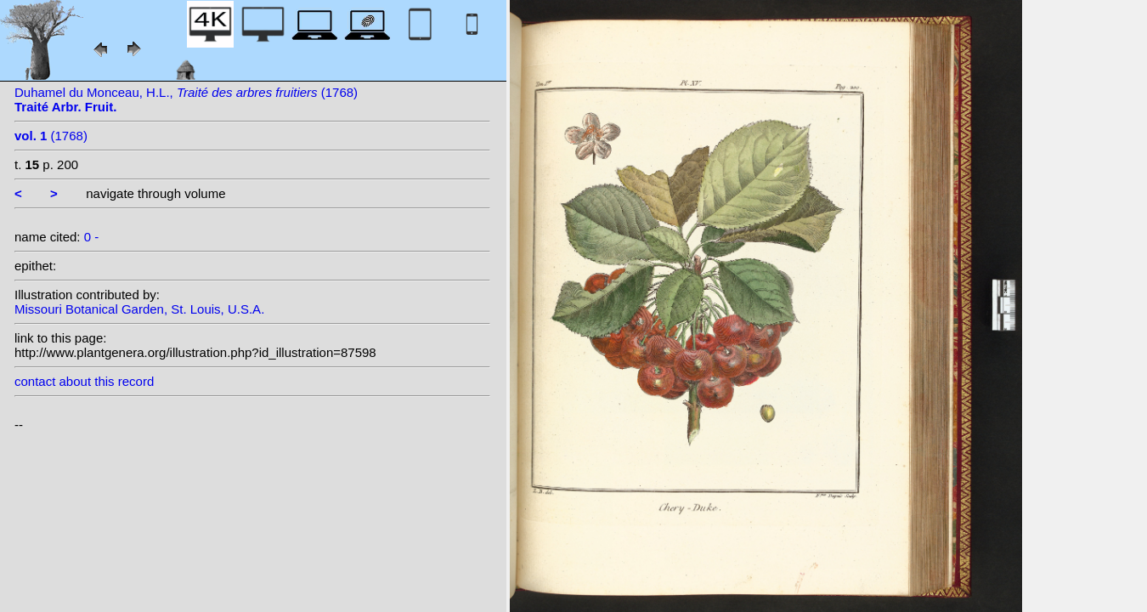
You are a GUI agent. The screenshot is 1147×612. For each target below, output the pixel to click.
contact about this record (84, 381)
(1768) (51, 135)
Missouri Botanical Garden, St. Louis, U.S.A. (139, 309)
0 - (91, 237)
